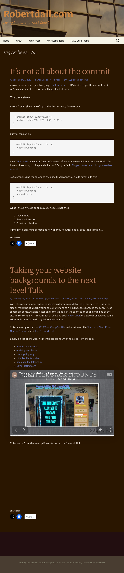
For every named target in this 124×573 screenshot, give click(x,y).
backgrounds (71, 298)
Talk (94, 298)
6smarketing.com (26, 365)
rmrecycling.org (25, 354)
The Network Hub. (45, 331)
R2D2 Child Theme (80, 40)
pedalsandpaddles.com (29, 361)
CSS (68, 79)
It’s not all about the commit (60, 71)
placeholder (77, 79)
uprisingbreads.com (27, 350)
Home (6, 40)
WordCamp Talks (55, 40)
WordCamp (102, 298)
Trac (86, 79)
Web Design (42, 79)
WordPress (34, 40)
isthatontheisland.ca (28, 358)
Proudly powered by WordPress (34, 562)
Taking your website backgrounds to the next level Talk (53, 280)
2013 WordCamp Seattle (52, 327)
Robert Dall (74, 315)
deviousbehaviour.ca (27, 346)
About (19, 40)
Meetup (87, 298)
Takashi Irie (21, 161)
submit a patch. (61, 85)
